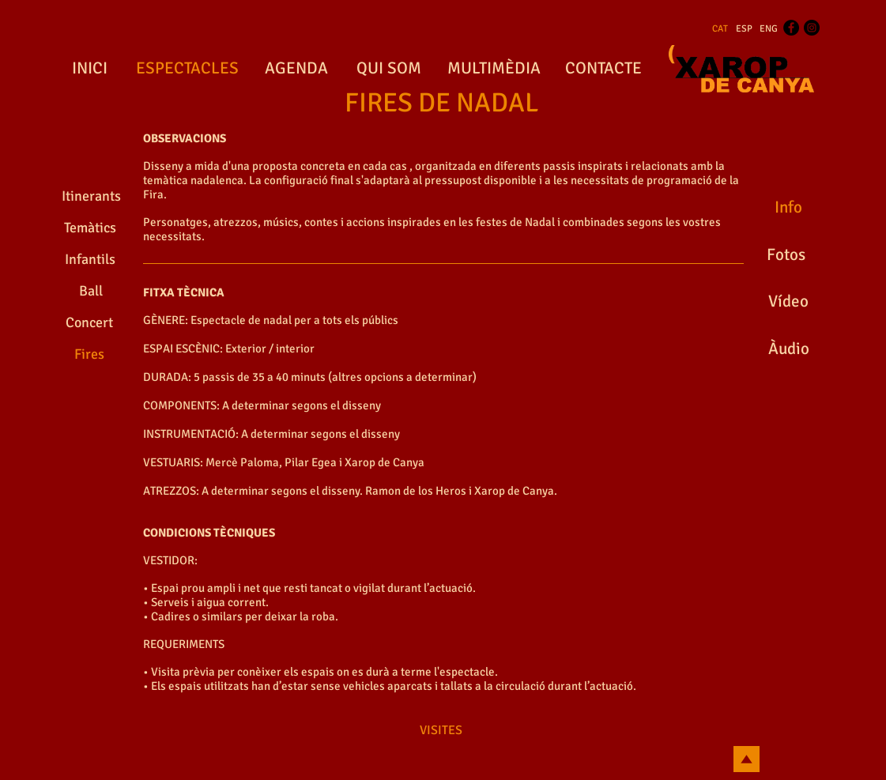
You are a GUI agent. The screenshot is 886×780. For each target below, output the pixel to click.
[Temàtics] (90, 228)
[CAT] (720, 29)
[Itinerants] (91, 197)
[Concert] (89, 323)
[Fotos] (786, 255)
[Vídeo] (788, 302)
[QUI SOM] (389, 69)
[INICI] (90, 69)
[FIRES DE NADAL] (442, 103)
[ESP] (744, 29)
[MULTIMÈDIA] (494, 69)
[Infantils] (90, 260)
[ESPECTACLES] (187, 69)
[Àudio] (789, 349)
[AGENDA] (296, 69)
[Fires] (89, 355)
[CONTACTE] (604, 69)
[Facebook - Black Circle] (791, 28)
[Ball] (91, 291)
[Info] (789, 208)
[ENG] (769, 29)
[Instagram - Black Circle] (812, 28)
